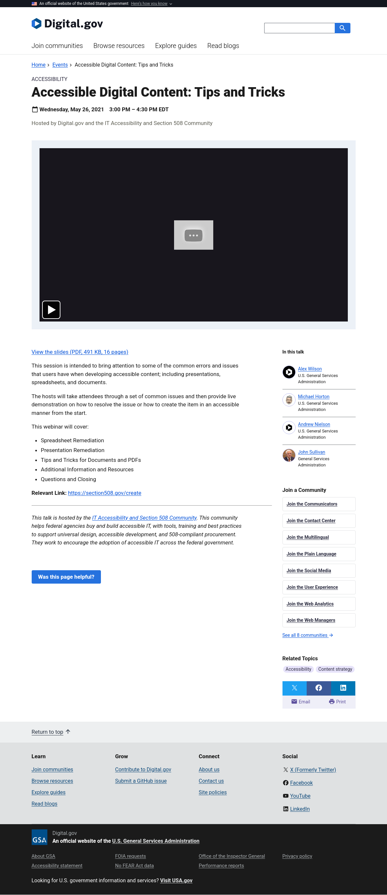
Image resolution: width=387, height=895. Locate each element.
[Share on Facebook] (319, 688)
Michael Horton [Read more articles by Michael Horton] (314, 396)
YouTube (300, 796)
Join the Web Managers (311, 620)
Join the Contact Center (311, 520)
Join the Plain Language (311, 554)
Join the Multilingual (308, 537)
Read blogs (223, 46)
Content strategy (335, 669)
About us (209, 769)
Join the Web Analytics (310, 603)
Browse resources (119, 46)
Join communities (57, 46)
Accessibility (299, 669)
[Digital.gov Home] (113, 23)
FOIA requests (130, 856)
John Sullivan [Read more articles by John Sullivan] (311, 452)
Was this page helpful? (66, 576)
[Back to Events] (60, 65)
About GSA (44, 856)
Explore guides (176, 46)
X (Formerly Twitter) (313, 770)
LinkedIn (300, 809)
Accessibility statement (57, 866)
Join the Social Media (309, 570)
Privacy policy (297, 856)
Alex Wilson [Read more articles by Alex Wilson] (310, 368)
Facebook (301, 783)
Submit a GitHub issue (141, 781)
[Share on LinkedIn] (343, 688)
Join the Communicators (312, 504)
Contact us (211, 781)
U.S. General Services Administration (156, 841)
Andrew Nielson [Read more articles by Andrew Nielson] (314, 424)
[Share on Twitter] (294, 688)
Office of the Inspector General (232, 856)
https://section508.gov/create (104, 493)
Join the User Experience (312, 587)
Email (300, 701)
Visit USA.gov (176, 880)
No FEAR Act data (134, 866)
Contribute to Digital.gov (143, 769)
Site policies (213, 792)
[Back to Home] (39, 65)
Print (337, 701)
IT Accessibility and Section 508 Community (144, 517)
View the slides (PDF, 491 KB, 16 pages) (80, 352)
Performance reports (221, 866)
